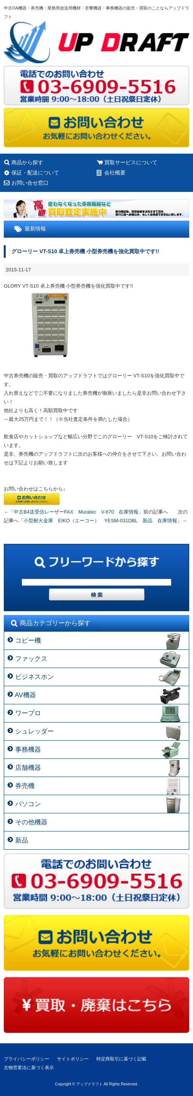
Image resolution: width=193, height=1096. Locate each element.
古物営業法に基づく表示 (29, 1067)
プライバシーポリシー (26, 1059)
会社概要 (115, 173)
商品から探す (27, 162)
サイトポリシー (73, 1059)
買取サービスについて (130, 162)
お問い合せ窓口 (30, 183)
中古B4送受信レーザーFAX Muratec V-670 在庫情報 (76, 512)
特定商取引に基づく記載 (121, 1059)
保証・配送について (35, 173)
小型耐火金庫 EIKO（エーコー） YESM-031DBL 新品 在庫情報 (100, 520)
